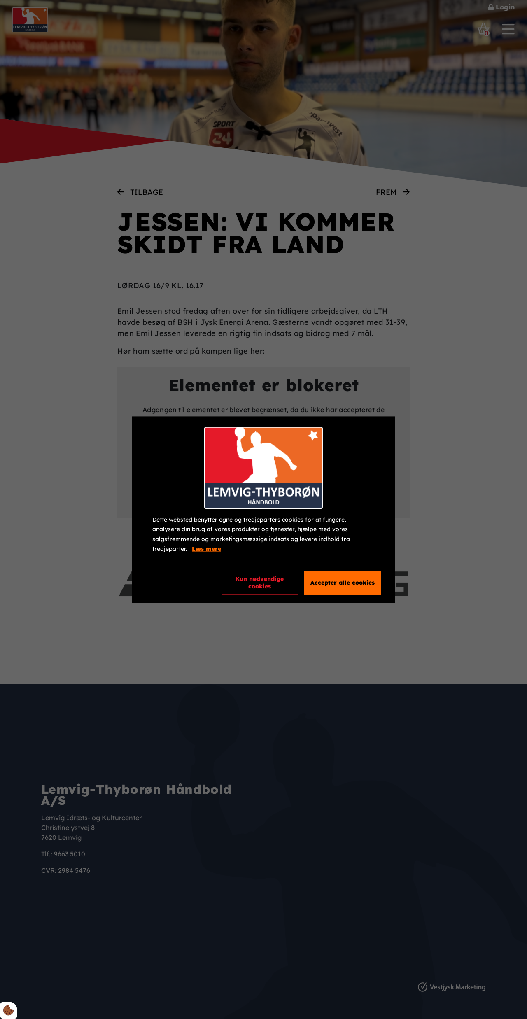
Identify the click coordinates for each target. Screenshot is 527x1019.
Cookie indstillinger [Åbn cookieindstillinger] (182, 582)
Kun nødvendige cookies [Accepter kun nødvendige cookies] (260, 582)
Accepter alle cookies (342, 582)
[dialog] (263, 509)
